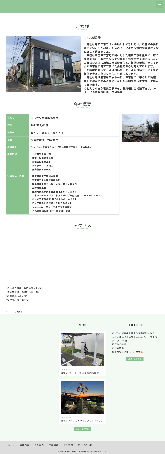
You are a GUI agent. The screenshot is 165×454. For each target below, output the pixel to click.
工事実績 (53, 445)
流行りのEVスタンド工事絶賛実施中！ (81, 373)
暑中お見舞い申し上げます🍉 (127, 352)
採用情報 (68, 445)
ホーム (8, 312)
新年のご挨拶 (119, 344)
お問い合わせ (85, 445)
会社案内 (39, 445)
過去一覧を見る (82, 429)
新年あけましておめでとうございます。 (82, 421)
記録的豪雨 (118, 348)
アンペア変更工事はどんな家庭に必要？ (133, 333)
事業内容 (24, 445)
